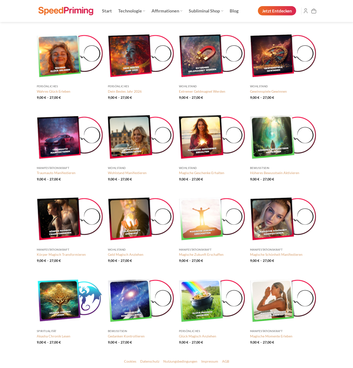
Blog (234, 10)
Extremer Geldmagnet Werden (202, 91)
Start (107, 10)
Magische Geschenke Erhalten (201, 173)
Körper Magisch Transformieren (61, 254)
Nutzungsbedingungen (180, 361)
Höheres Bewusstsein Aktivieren (274, 173)
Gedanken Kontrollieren (126, 336)
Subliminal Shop (206, 10)
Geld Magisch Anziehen (125, 254)
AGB (225, 361)
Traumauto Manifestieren (56, 173)
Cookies (130, 361)
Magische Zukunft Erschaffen (201, 254)
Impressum (209, 361)
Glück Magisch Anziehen (197, 336)
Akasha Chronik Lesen (53, 336)
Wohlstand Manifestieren (127, 173)
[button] (313, 11)
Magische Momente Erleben (271, 336)
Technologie (131, 10)
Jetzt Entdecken (277, 10)
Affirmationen (166, 10)
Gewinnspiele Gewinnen (268, 91)
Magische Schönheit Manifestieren (276, 254)
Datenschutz (149, 361)
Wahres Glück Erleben (53, 91)
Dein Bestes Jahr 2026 (125, 91)
